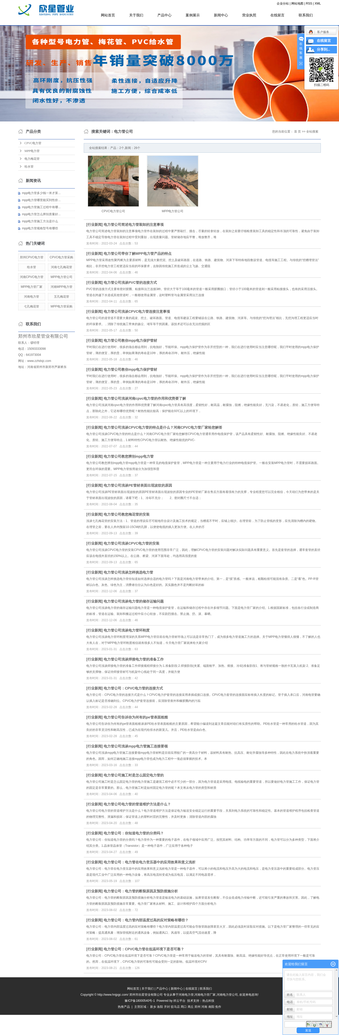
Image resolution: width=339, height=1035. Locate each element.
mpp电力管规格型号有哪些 (40, 228)
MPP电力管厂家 (31, 287)
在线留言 (277, 15)
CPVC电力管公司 (113, 211)
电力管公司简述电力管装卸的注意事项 (134, 225)
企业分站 (283, 3)
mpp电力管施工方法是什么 (40, 221)
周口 (184, 1007)
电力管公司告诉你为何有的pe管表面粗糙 (136, 717)
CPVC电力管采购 (61, 257)
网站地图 (297, 3)
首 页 (297, 131)
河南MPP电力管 (61, 287)
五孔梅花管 (61, 296)
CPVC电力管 (32, 143)
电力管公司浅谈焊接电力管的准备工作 (134, 659)
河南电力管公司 (227, 994)
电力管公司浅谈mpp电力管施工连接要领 (136, 746)
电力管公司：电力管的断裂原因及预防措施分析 (141, 891)
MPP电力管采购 (61, 306)
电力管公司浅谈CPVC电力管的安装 (131, 543)
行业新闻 (95, 225)
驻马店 (175, 1007)
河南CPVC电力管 (31, 277)
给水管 (29, 166)
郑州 (197, 1007)
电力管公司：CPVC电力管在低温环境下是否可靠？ (144, 949)
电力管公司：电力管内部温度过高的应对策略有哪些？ (146, 920)
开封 (167, 1007)
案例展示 (193, 15)
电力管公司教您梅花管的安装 (127, 514)
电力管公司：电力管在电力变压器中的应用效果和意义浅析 (149, 862)
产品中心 (164, 15)
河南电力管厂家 (205, 994)
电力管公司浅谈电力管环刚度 (127, 630)
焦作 (218, 1007)
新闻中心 (221, 15)
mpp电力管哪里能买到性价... (41, 200)
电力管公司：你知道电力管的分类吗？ (134, 833)
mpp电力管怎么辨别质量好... (41, 214)
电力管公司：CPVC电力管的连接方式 (133, 688)
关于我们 (136, 15)
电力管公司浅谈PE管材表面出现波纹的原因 (138, 485)
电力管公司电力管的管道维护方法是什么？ (137, 804)
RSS (309, 3)
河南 (204, 1007)
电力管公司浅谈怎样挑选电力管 (128, 572)
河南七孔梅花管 (61, 267)
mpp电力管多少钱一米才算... (41, 193)
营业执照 (249, 15)
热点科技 (208, 1000)
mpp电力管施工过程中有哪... (41, 207)
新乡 (153, 1007)
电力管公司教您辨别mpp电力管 (129, 456)
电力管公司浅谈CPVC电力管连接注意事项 (137, 311)
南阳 (211, 1007)
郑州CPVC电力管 (31, 257)
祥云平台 (179, 1000)
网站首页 (108, 15)
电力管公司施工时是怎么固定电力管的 (134, 775)
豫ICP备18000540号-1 (140, 1000)
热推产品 (124, 1007)
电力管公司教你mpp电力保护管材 (130, 340)
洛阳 (160, 1007)
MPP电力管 (32, 151)
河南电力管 (31, 296)
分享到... (323, 49)
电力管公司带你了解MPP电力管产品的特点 (137, 254)
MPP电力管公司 (61, 277)
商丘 (191, 1007)
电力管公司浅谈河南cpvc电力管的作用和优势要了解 (145, 398)
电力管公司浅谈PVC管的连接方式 (130, 282)
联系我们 (306, 15)
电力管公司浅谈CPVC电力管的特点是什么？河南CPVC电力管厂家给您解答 (163, 427)
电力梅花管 (32, 159)
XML (318, 3)
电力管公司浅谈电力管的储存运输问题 (134, 601)
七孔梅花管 (31, 306)
